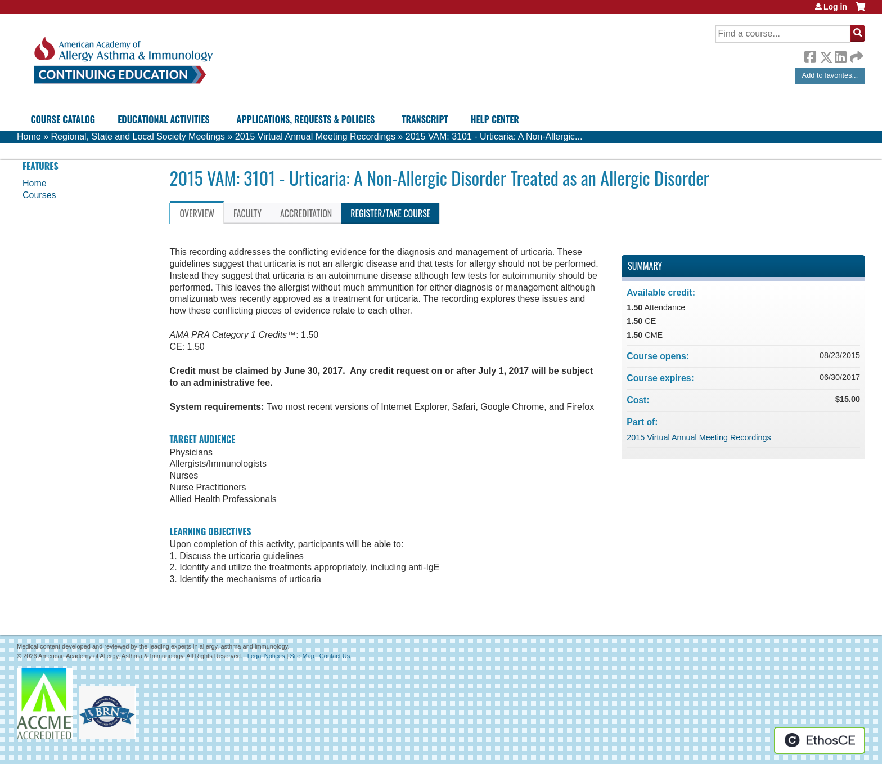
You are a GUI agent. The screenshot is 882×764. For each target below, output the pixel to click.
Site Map (302, 656)
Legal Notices (266, 656)
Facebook (810, 55)
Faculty (247, 213)
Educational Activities (163, 119)
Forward (855, 54)
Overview (196, 213)
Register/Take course (390, 213)
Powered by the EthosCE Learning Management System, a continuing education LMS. (819, 740)
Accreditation (306, 213)
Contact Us (335, 656)
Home (29, 136)
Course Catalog (62, 119)
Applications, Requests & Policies (306, 119)
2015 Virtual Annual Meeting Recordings (315, 136)
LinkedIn (840, 55)
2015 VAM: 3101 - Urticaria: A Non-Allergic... (494, 136)
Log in (835, 7)
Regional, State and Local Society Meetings (138, 136)
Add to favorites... (830, 75)
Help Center (495, 119)
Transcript (425, 119)
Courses (39, 195)
